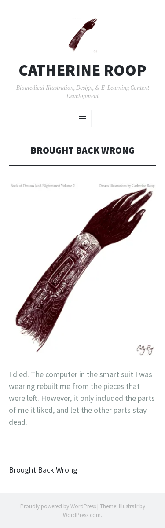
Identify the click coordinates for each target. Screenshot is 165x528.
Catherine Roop (82, 70)
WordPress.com (82, 515)
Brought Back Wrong (43, 470)
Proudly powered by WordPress (58, 506)
